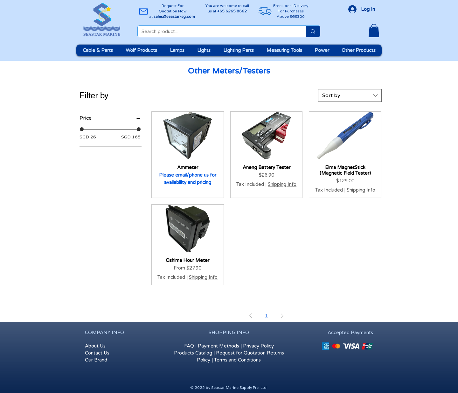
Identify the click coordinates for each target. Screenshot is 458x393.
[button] (373, 30)
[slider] (82, 129)
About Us (95, 346)
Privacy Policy (258, 346)
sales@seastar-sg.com (174, 16)
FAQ (189, 346)
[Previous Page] (250, 316)
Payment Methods (218, 346)
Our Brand (96, 360)
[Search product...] (217, 32)
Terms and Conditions (237, 360)
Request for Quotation (241, 353)
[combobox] (350, 95)
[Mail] (143, 11)
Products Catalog (193, 353)
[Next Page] (282, 316)
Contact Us (97, 353)
